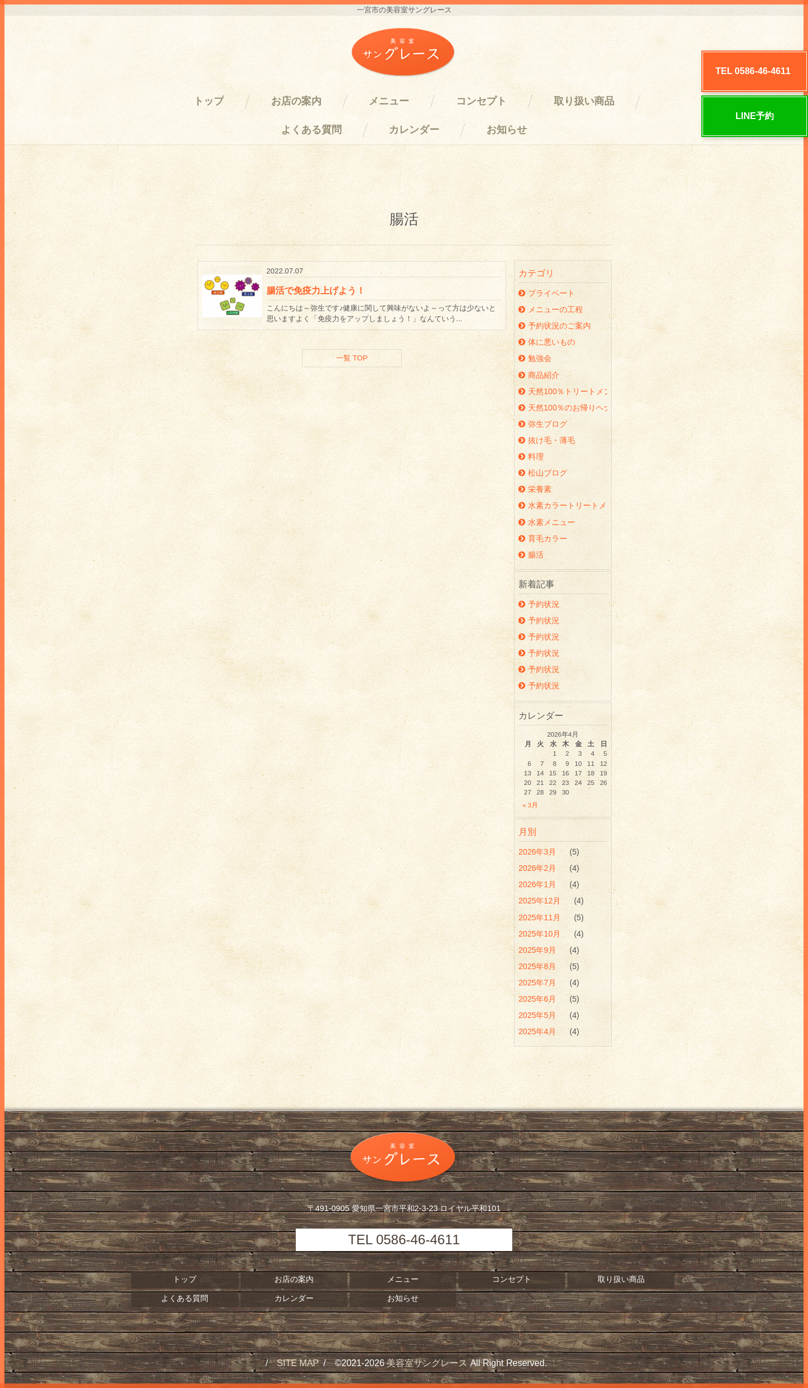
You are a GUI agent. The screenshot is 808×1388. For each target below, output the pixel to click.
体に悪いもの (546, 341)
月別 (527, 832)
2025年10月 (540, 933)
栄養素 (535, 489)
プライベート (546, 293)
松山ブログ (542, 472)
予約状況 (538, 604)
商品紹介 (538, 375)
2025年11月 (540, 917)
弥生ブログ (542, 423)
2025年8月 (538, 966)
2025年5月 (538, 1015)
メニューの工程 (550, 309)
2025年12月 (540, 900)
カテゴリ (536, 273)
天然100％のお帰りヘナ (562, 407)
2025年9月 (538, 950)
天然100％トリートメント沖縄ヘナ (562, 391)
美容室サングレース (427, 1363)
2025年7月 (538, 982)
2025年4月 (538, 1031)
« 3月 (530, 805)
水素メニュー (546, 522)
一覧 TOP (352, 358)
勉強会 (535, 358)
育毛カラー (542, 538)
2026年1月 (538, 884)
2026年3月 (538, 851)
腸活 (531, 554)
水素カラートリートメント (562, 505)
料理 (531, 456)
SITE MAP (298, 1363)
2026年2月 (538, 868)
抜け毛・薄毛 (546, 440)
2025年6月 (538, 998)
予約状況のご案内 (554, 325)
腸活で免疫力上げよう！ (316, 290)
